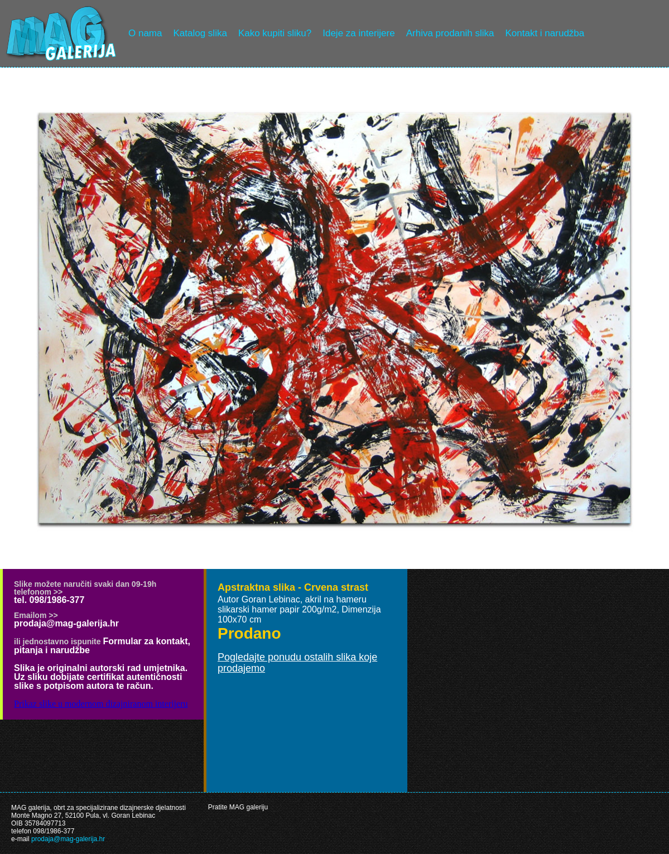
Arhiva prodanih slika (450, 33)
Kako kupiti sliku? (274, 33)
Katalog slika (200, 33)
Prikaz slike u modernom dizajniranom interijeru (100, 703)
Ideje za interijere (358, 33)
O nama (145, 33)
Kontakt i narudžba (545, 33)
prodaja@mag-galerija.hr (66, 623)
